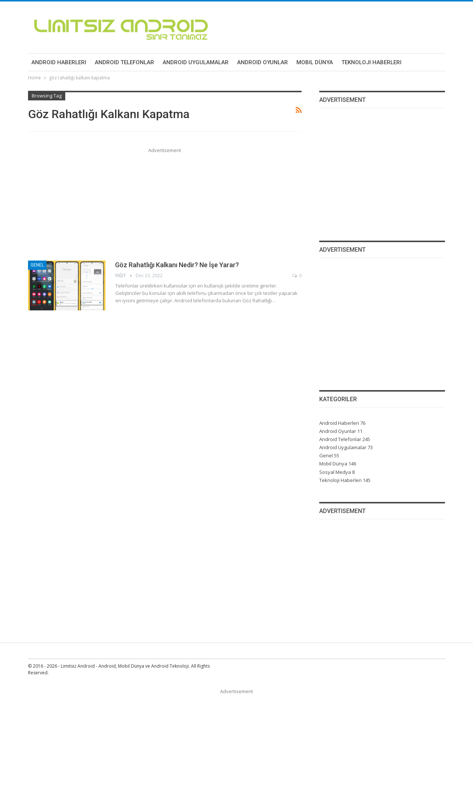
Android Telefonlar (124, 62)
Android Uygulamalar (196, 62)
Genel (37, 265)
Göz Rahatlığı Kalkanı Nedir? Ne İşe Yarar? (177, 265)
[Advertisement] (165, 206)
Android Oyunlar (262, 62)
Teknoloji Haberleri (371, 62)
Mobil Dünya (314, 62)
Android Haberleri (58, 62)
